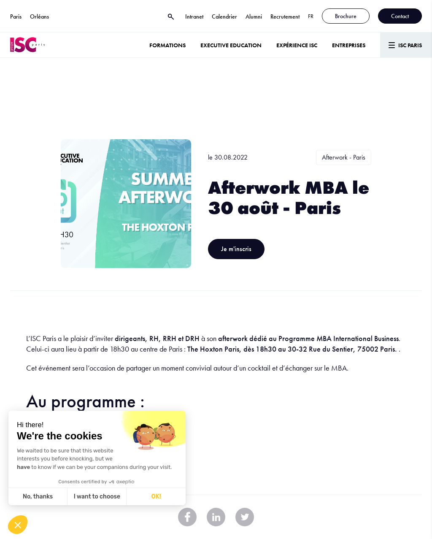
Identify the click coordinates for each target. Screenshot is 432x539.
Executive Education (231, 45)
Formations (167, 45)
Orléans (39, 16)
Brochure (345, 16)
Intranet (194, 16)
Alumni (254, 16)
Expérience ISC (296, 45)
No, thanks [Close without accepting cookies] (38, 496)
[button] (18, 525)
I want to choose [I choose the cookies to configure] (97, 496)
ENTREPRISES (348, 45)
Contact (400, 16)
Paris (16, 16)
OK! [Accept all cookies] (156, 496)
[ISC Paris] (27, 45)
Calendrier (224, 16)
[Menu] (406, 45)
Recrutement (285, 16)
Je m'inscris (236, 248)
